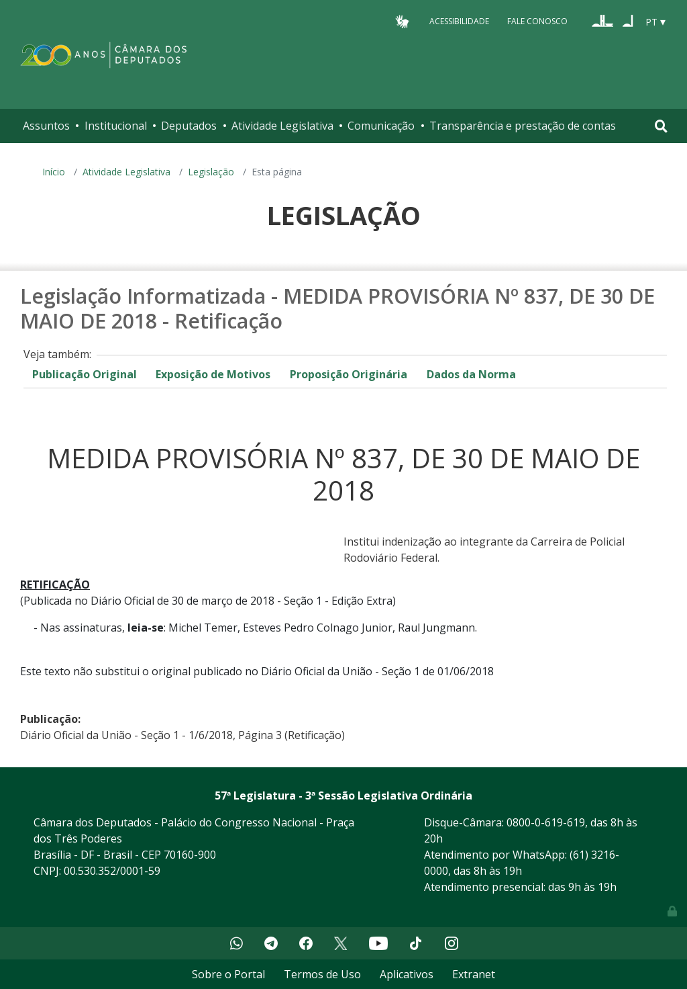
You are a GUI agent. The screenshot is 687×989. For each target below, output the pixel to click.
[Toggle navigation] (661, 126)
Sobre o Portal (228, 974)
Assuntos (46, 125)
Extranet (473, 974)
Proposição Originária (348, 374)
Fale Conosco (537, 21)
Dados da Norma (471, 374)
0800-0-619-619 (546, 822)
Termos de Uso (322, 974)
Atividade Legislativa (282, 125)
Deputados (189, 125)
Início (53, 171)
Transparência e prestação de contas (522, 125)
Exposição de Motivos (213, 374)
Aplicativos (406, 974)
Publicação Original (84, 374)
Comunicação (381, 125)
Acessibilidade (459, 21)
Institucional (116, 125)
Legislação (211, 171)
